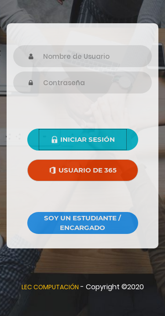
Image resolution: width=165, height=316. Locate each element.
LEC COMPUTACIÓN (50, 287)
